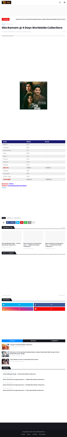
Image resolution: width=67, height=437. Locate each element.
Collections (9, 24)
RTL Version (42, 434)
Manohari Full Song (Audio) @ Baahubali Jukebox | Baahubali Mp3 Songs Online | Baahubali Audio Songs (40, 19)
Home (3, 24)
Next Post (61, 295)
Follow (4, 188)
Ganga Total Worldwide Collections (21, 345)
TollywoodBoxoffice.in (38, 432)
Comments (54, 341)
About (28, 434)
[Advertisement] (33, 126)
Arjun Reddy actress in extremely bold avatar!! (24, 359)
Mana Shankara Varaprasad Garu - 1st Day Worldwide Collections (23, 390)
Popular (12, 341)
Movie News (17, 218)
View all (63, 227)
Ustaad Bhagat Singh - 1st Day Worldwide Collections (11, 244)
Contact (35, 434)
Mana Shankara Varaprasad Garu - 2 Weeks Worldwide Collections (32, 245)
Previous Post (6, 295)
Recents (33, 341)
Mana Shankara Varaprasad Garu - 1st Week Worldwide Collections (54, 245)
